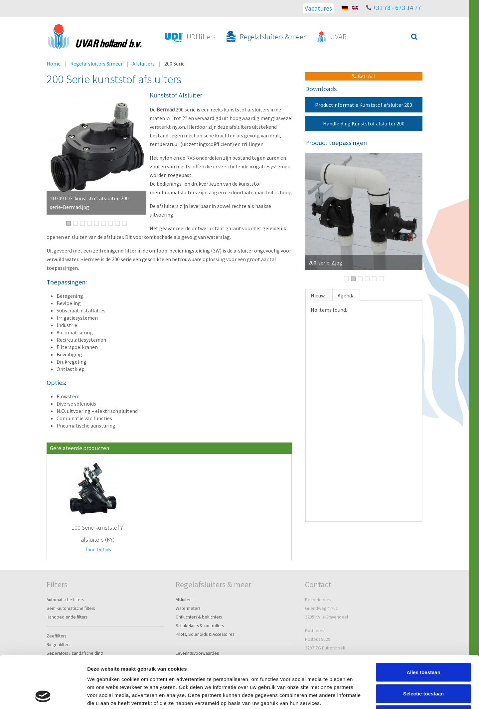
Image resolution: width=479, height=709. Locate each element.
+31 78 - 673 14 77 (397, 8)
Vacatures (318, 8)
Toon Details (98, 549)
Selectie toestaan (423, 644)
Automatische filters (65, 600)
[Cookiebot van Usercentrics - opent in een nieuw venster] (43, 696)
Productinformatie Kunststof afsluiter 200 (363, 104)
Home (54, 63)
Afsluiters (143, 63)
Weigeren (423, 665)
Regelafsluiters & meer (96, 63)
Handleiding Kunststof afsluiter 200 (363, 123)
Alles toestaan (423, 623)
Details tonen (359, 696)
